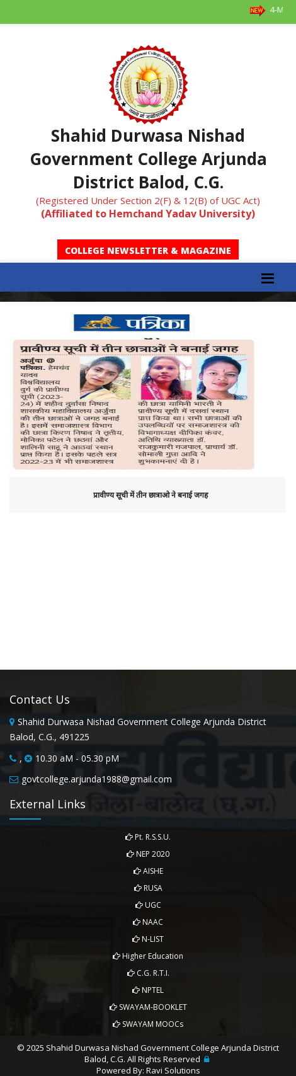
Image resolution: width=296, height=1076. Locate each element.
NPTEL (148, 990)
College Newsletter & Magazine (148, 250)
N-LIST (148, 939)
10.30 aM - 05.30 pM (77, 758)
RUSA (148, 888)
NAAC (148, 922)
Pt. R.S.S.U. (148, 837)
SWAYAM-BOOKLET (148, 1007)
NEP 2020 (148, 854)
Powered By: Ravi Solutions (148, 1070)
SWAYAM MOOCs (148, 1024)
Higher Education (148, 956)
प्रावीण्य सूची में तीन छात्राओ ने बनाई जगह (150, 494)
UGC (148, 905)
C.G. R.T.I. (148, 973)
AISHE (148, 871)
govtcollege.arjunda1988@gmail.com (96, 779)
